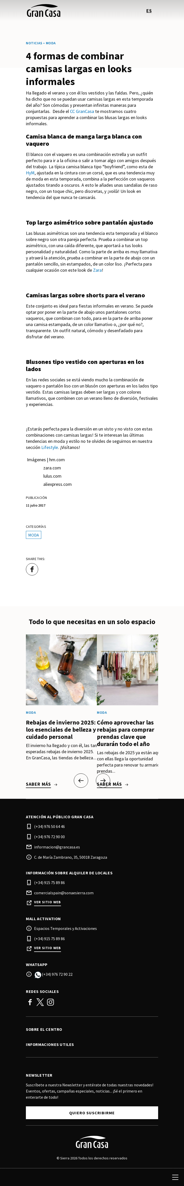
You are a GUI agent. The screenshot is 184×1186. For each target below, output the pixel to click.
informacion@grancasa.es (57, 846)
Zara (97, 270)
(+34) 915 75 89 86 (49, 882)
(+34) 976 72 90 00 (49, 836)
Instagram (50, 1002)
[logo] (59, 10)
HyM (30, 173)
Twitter (40, 1002)
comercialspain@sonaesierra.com (64, 892)
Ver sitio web (47, 902)
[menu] (175, 1177)
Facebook (30, 1002)
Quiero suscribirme (92, 1112)
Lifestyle (49, 447)
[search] (9, 1177)
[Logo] (92, 1142)
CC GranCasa (82, 111)
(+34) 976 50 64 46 (49, 826)
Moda (33, 535)
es (149, 11)
